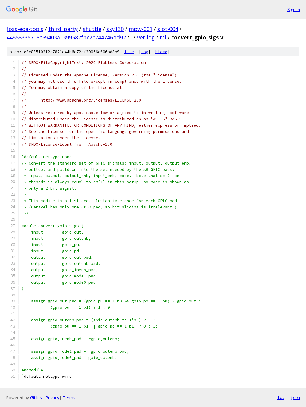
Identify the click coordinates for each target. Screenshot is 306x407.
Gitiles (36, 397)
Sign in (293, 9)
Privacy (52, 397)
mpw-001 (140, 29)
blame (161, 51)
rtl (163, 37)
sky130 (115, 29)
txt (280, 397)
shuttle (92, 29)
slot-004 (167, 29)
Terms (69, 397)
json (295, 397)
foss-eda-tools (25, 29)
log (144, 51)
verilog (146, 37)
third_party (63, 29)
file (129, 51)
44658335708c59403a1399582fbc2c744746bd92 (66, 37)
